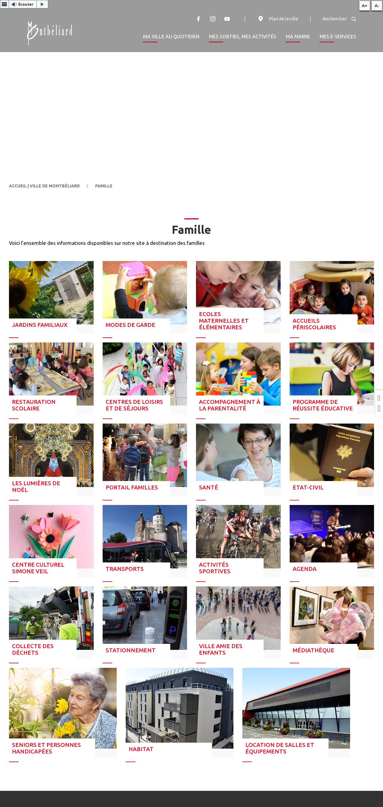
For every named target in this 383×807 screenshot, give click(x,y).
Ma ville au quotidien (171, 36)
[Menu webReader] (4, 4)
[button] (24, 4)
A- (377, 5)
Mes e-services (338, 36)
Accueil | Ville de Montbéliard (44, 185)
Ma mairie (298, 36)
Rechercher (339, 18)
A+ (364, 5)
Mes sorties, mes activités (242, 36)
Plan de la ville (277, 18)
